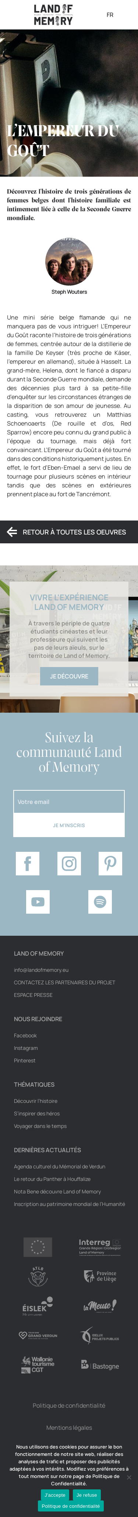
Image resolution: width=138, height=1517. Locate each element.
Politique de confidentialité (69, 1405)
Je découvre (69, 676)
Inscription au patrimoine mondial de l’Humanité (69, 1204)
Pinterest (25, 1060)
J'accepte (55, 1495)
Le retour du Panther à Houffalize (52, 1179)
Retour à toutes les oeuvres (74, 532)
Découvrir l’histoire (35, 1101)
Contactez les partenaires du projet (64, 982)
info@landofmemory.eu (41, 970)
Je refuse (87, 1495)
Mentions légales (69, 1427)
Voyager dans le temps (40, 1126)
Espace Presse (33, 995)
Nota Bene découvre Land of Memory (57, 1191)
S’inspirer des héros (37, 1113)
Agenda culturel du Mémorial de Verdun (59, 1166)
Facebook (25, 1035)
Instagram (26, 1048)
